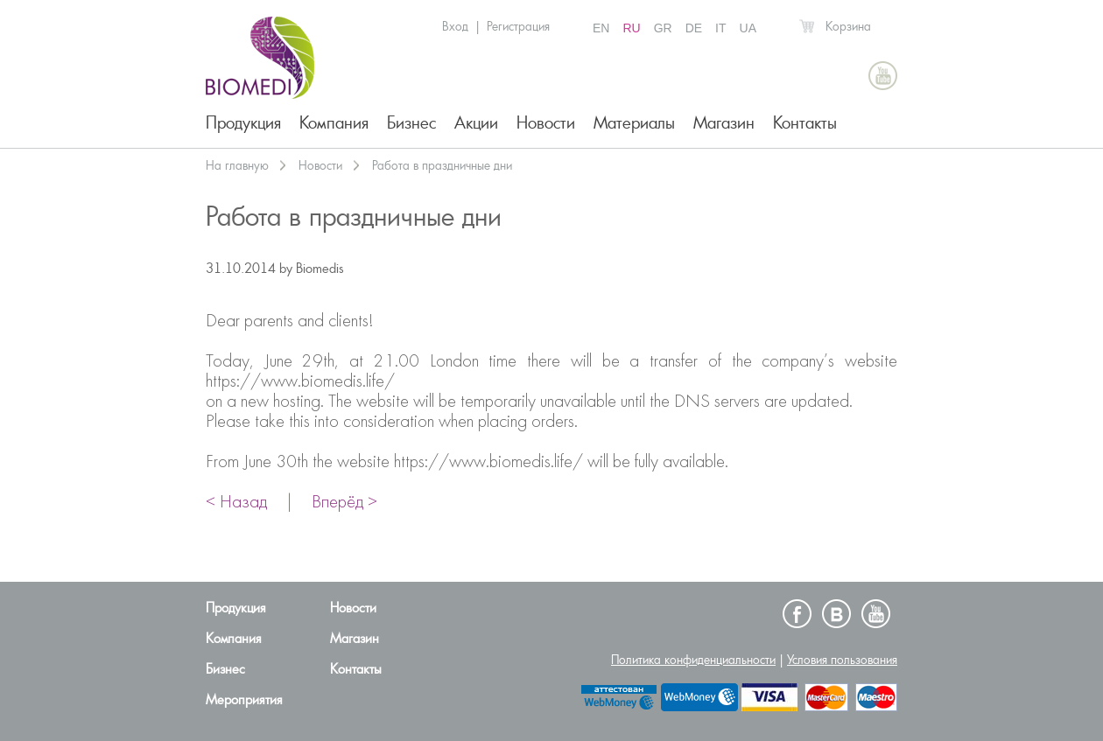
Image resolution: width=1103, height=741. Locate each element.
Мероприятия (244, 700)
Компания (334, 123)
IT (720, 28)
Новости (545, 123)
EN (601, 28)
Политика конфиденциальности (693, 660)
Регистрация (518, 26)
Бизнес (411, 123)
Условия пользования (842, 660)
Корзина (848, 26)
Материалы (634, 123)
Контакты (805, 123)
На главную (237, 165)
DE (693, 28)
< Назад (236, 503)
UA (748, 28)
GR (663, 28)
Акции (476, 123)
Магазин (724, 123)
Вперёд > (344, 503)
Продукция (243, 123)
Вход (455, 26)
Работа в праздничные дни (442, 165)
